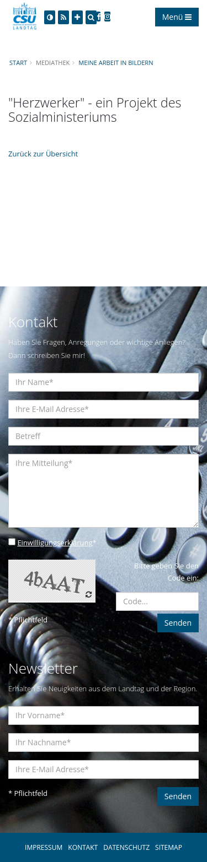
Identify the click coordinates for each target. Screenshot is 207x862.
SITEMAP (168, 847)
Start (18, 62)
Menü (177, 17)
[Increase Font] (77, 17)
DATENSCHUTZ (126, 847)
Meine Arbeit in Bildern (115, 62)
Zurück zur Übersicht (43, 154)
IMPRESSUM (43, 847)
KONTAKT (83, 847)
